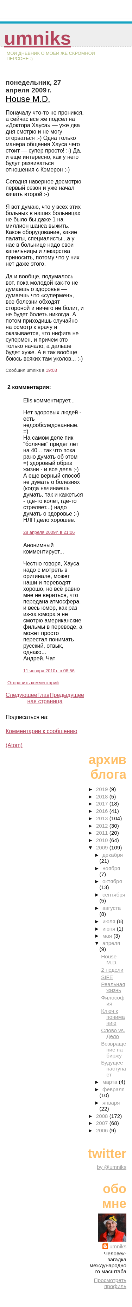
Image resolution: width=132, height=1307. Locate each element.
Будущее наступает (113, 1069)
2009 (102, 847)
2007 (102, 1123)
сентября (113, 895)
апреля (111, 943)
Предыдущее (67, 695)
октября (112, 881)
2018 (102, 797)
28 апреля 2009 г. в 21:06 (49, 532)
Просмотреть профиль (110, 1283)
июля (109, 921)
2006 (102, 1130)
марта (110, 1082)
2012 (102, 826)
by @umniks (111, 1167)
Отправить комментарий (33, 682)
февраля (113, 1089)
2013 (102, 818)
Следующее (21, 695)
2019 (102, 789)
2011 (102, 833)
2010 (102, 840)
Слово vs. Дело (113, 1033)
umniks (37, 38)
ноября (111, 868)
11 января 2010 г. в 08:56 (49, 670)
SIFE (107, 977)
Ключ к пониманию (113, 1017)
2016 (102, 811)
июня (109, 929)
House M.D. (28, 99)
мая (107, 936)
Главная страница (45, 698)
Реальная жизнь (113, 987)
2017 (102, 804)
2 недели (112, 970)
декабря (112, 855)
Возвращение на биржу (113, 1050)
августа (111, 908)
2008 (102, 1116)
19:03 (51, 370)
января (111, 1103)
